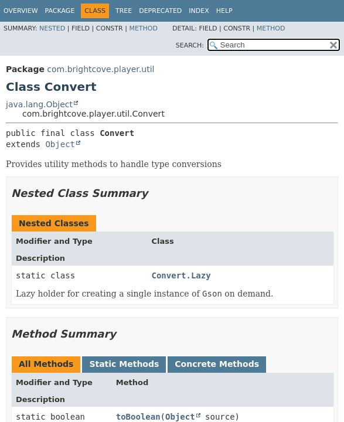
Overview (21, 11)
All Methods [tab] (46, 364)
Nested (52, 28)
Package (60, 11)
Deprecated (160, 11)
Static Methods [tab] (124, 364)
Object (60, 144)
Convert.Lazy (181, 275)
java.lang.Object (39, 104)
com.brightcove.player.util (100, 69)
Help (224, 11)
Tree (123, 11)
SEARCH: (190, 45)
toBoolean (138, 416)
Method (143, 28)
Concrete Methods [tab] (217, 364)
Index (199, 11)
